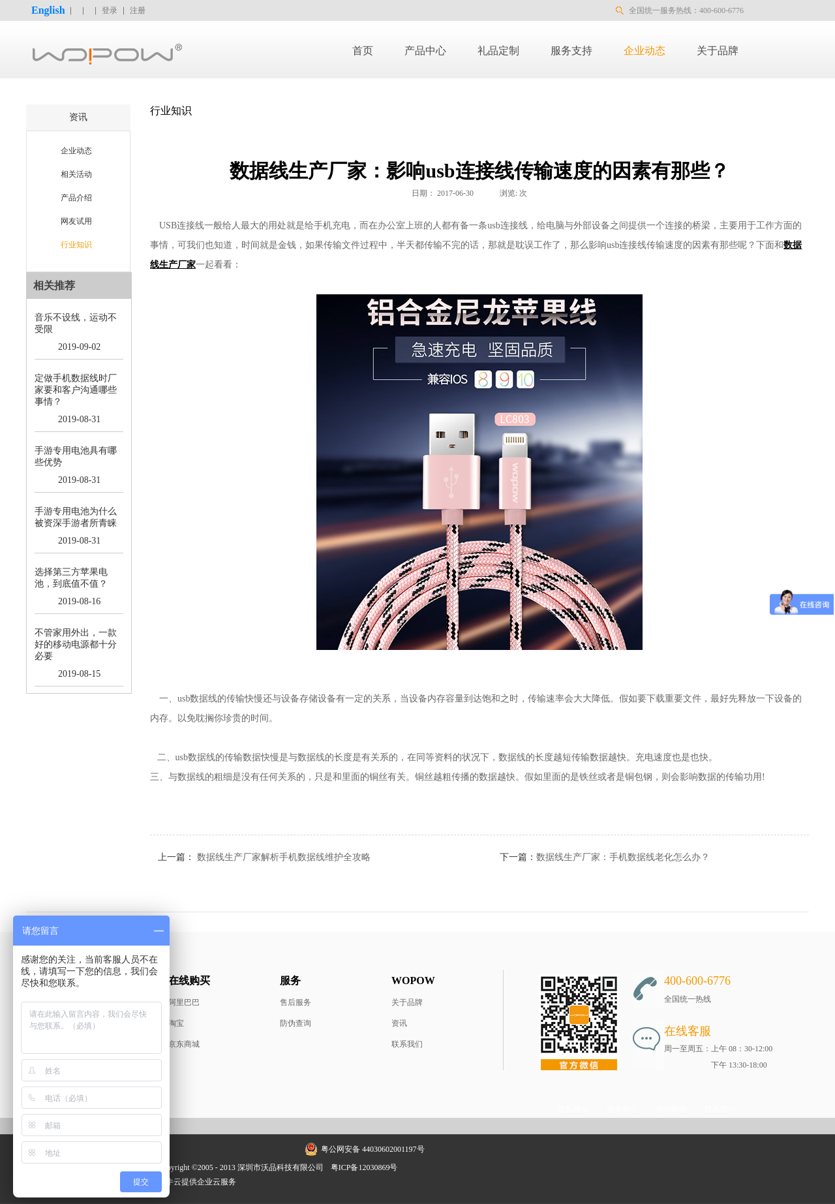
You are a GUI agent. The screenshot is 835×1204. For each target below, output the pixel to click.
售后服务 (295, 1002)
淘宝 (176, 1023)
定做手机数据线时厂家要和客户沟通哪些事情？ (76, 390)
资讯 (399, 1023)
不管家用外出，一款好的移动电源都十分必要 (76, 644)
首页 (362, 50)
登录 (109, 10)
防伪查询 (295, 1023)
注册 (137, 10)
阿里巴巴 (184, 1002)
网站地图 (422, 1167)
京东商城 (184, 1044)
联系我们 (407, 1044)
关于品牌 (407, 1002)
